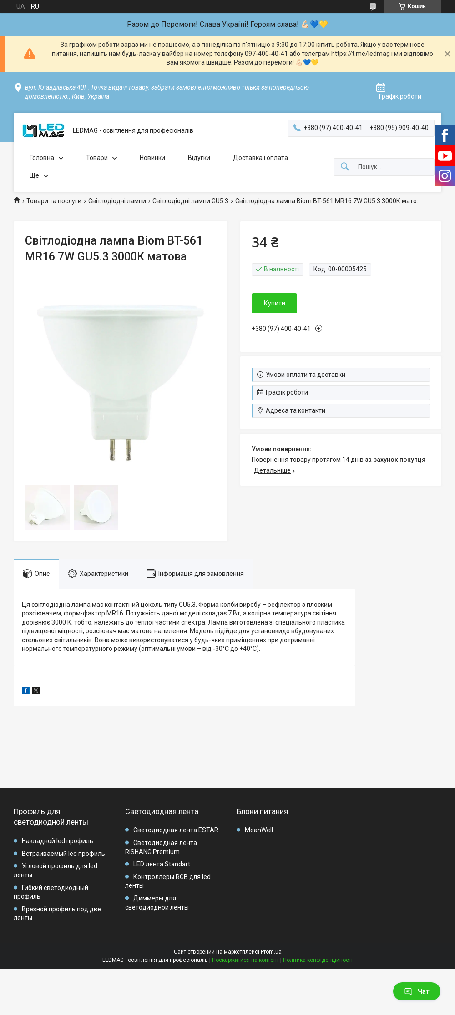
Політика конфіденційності (318, 960)
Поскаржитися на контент (245, 960)
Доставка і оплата (260, 157)
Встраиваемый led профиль (63, 853)
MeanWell (259, 830)
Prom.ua (271, 952)
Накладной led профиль (57, 841)
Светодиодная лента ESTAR (175, 830)
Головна (42, 157)
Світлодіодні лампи (117, 201)
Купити (274, 303)
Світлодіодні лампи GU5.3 (190, 201)
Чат (417, 991)
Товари (97, 157)
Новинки (152, 157)
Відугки (199, 157)
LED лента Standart (161, 864)
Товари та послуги (53, 201)
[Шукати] (345, 167)
